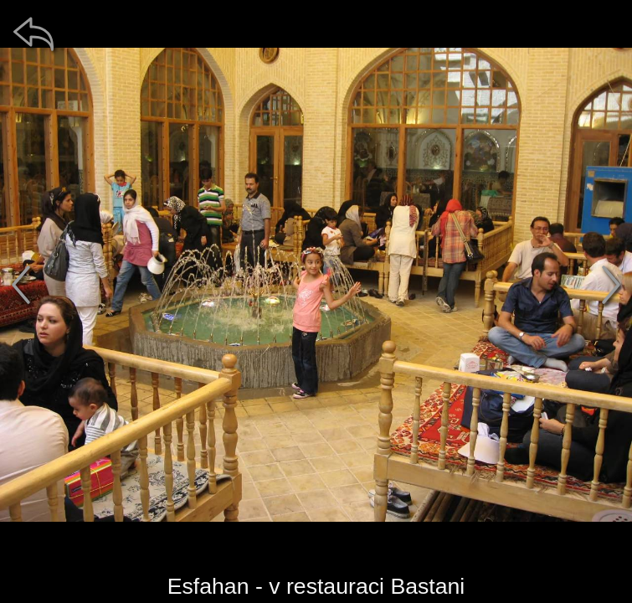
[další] (611, 285)
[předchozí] (20, 285)
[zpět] (33, 33)
